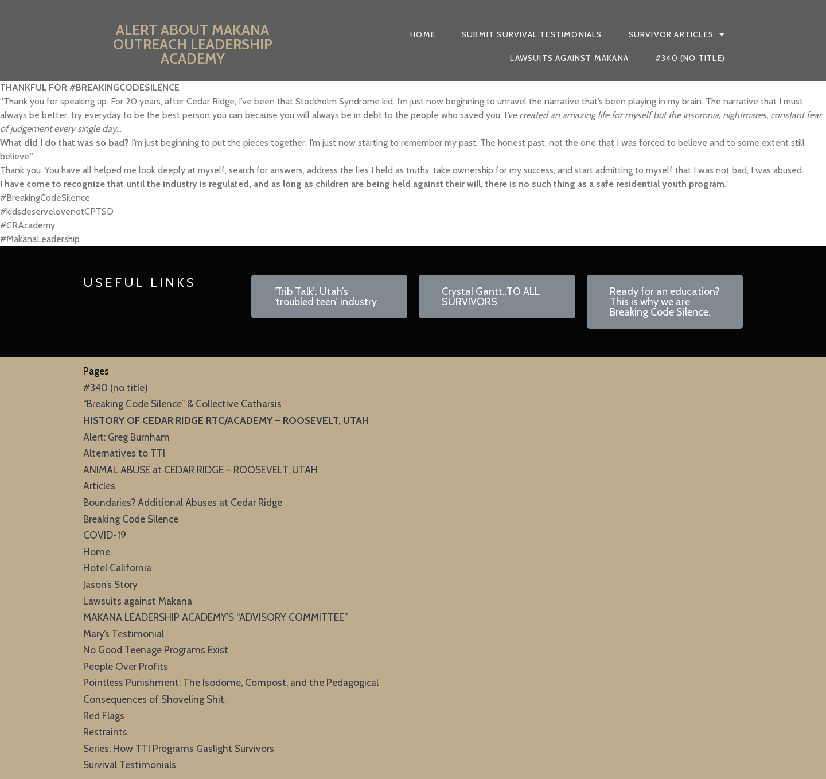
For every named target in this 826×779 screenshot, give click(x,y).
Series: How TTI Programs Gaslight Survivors (178, 748)
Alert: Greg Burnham (126, 437)
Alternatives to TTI (124, 453)
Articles (99, 486)
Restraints (105, 732)
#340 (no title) (115, 387)
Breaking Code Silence (130, 519)
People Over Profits (125, 666)
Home (96, 552)
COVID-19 (104, 535)
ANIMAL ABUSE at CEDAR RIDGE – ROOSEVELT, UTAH (200, 469)
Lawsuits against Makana (137, 601)
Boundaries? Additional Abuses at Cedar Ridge (182, 502)
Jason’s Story (110, 584)
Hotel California (117, 568)
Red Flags (103, 716)
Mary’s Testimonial (123, 634)
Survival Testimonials (129, 764)
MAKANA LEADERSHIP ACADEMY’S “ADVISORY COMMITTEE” (215, 617)
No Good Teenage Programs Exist (155, 650)
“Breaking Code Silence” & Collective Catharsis (182, 404)
